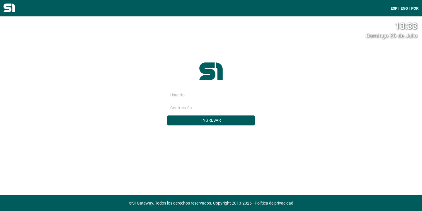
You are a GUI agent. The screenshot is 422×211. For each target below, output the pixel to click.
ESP (394, 8)
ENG (404, 8)
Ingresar (211, 120)
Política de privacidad (274, 203)
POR (414, 8)
